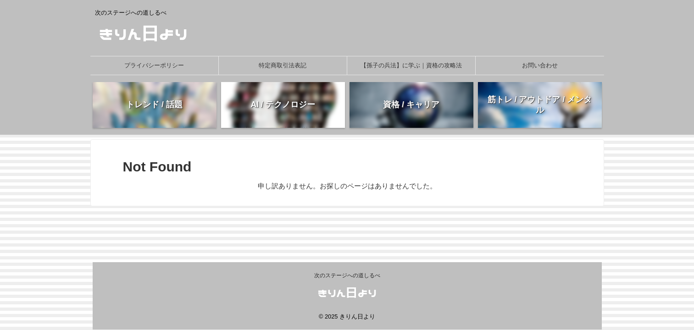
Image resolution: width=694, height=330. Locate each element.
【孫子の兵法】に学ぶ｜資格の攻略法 (411, 65)
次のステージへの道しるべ (347, 275)
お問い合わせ (540, 65)
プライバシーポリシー (154, 65)
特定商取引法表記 (282, 65)
